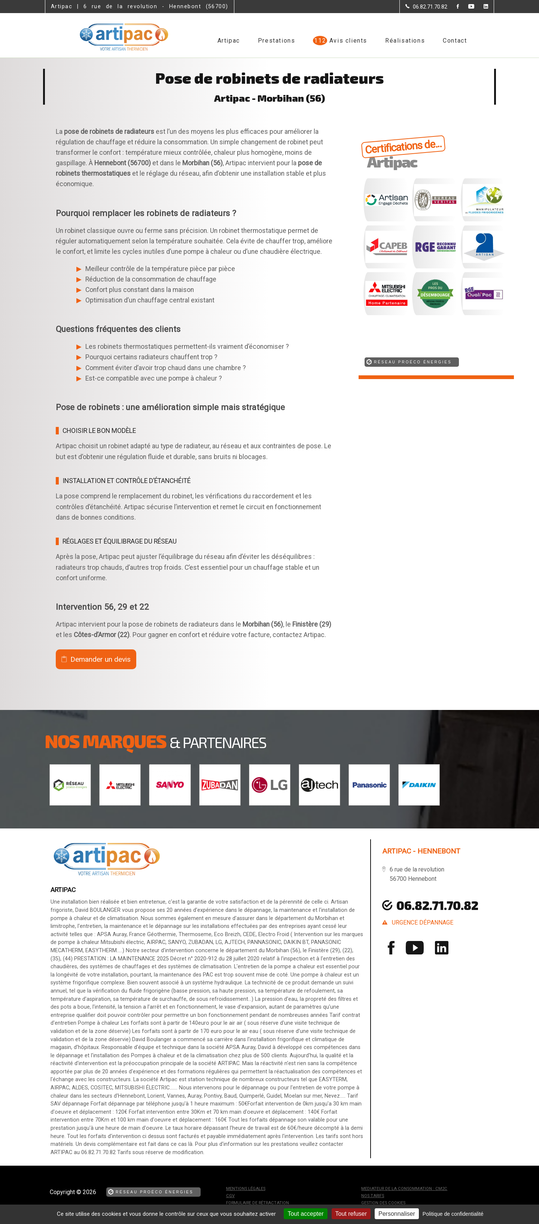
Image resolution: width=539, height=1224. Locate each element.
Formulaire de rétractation (257, 1202)
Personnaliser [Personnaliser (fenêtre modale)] (396, 1214)
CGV (230, 1195)
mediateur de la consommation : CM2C (404, 1188)
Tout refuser (351, 1214)
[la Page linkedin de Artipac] (481, 7)
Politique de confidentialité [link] (453, 1214)
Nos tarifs (372, 1195)
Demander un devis (100, 659)
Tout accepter (305, 1214)
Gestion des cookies (383, 1202)
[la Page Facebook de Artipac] (453, 7)
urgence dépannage (422, 922)
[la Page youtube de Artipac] (466, 7)
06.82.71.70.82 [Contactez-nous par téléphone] (437, 905)
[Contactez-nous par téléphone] (426, 6)
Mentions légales (245, 1188)
